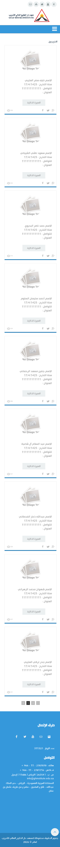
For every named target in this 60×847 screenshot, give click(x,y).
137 (10, 619)
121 (10, 474)
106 (10, 401)
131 (10, 692)
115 (10, 256)
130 (10, 110)
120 (10, 546)
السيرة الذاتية (33, 103)
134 (10, 328)
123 (10, 183)
